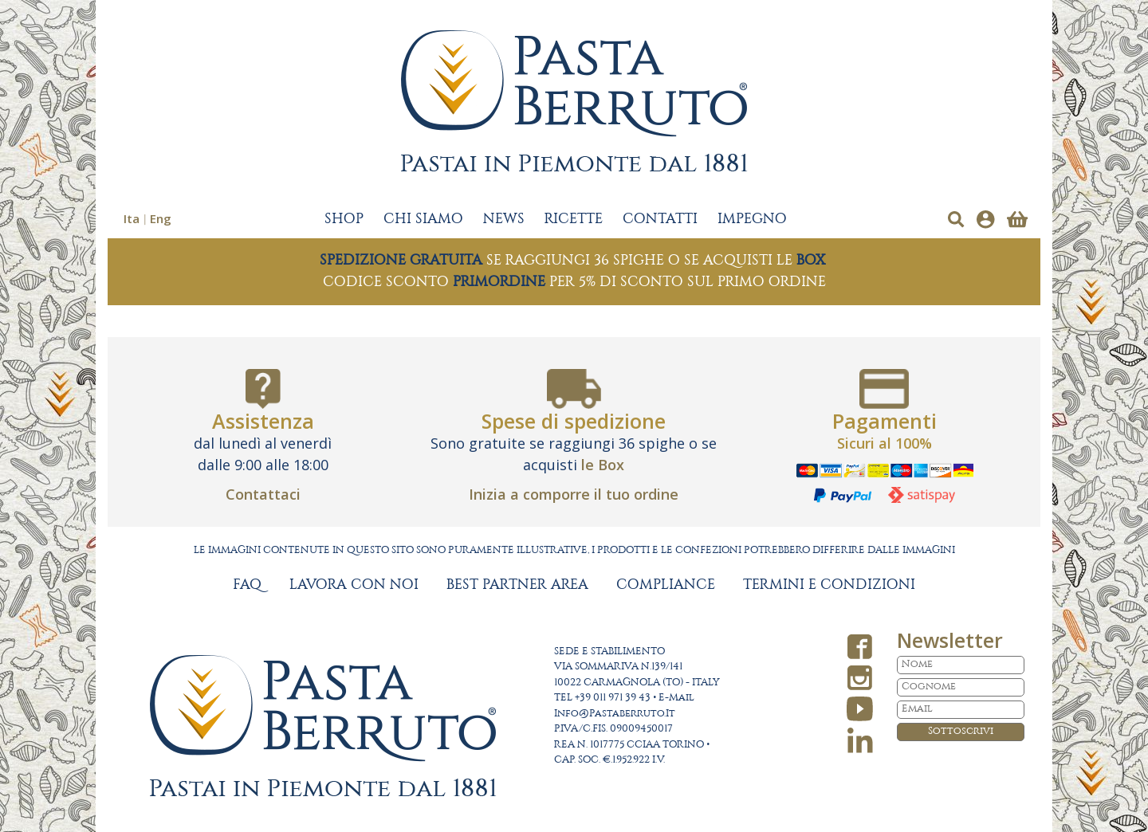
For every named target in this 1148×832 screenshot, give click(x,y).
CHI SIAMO (423, 219)
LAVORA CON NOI (354, 585)
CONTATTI (660, 219)
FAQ (247, 585)
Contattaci (263, 494)
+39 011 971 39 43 (613, 698)
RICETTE (574, 219)
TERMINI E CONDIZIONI (829, 585)
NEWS (504, 219)
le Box (602, 464)
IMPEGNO (752, 219)
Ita (132, 218)
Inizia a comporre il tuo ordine (573, 494)
